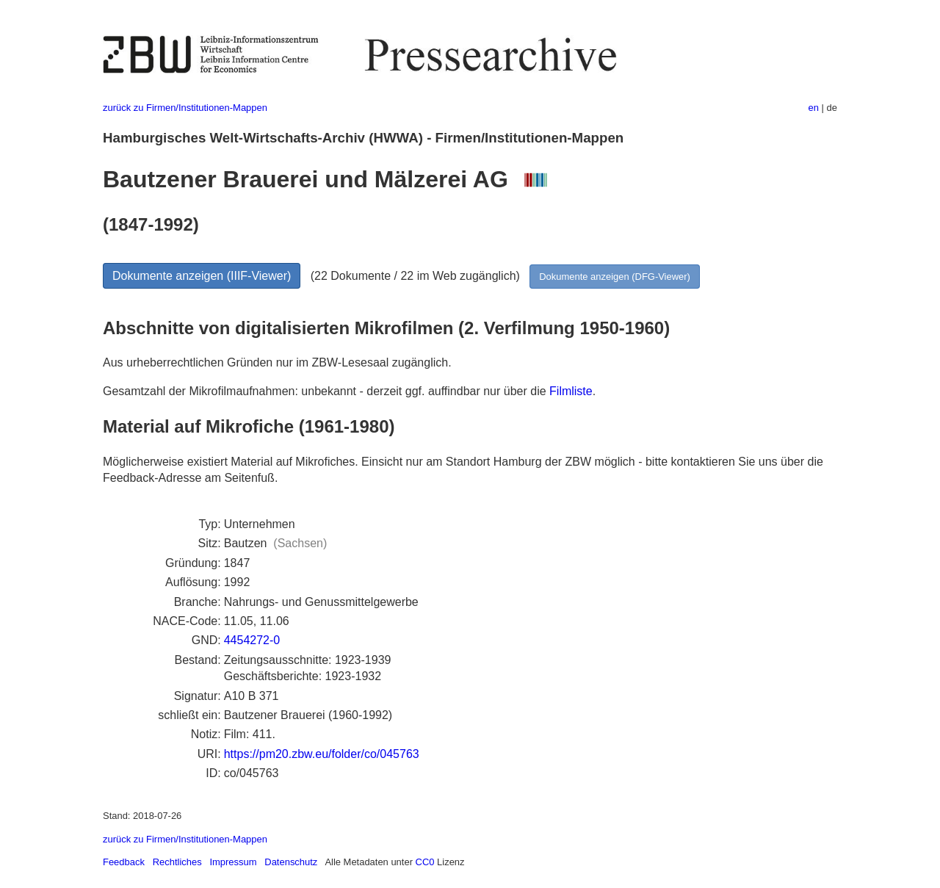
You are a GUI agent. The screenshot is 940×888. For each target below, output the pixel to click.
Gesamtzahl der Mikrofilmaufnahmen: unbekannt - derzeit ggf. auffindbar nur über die (326, 391)
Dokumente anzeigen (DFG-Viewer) (614, 276)
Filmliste (571, 391)
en (814, 107)
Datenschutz (290, 861)
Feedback (124, 861)
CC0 (425, 861)
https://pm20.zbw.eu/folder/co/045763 (321, 754)
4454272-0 (252, 640)
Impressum (232, 861)
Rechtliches (177, 861)
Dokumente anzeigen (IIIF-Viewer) (201, 276)
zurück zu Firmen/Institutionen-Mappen (185, 107)
